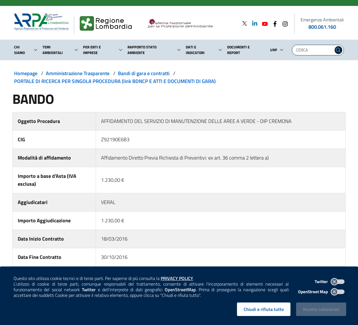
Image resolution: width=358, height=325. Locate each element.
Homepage (25, 73)
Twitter (329, 281)
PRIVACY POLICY (177, 278)
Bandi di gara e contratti (143, 73)
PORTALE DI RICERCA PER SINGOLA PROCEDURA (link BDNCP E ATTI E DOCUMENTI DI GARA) (115, 81)
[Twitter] (244, 23)
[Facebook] (273, 23)
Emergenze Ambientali (322, 19)
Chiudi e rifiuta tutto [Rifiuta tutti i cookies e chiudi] (264, 309)
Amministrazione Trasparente (77, 73)
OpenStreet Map (321, 291)
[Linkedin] (253, 23)
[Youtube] (263, 23)
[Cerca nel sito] (338, 50)
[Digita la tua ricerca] (314, 50)
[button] (35, 50)
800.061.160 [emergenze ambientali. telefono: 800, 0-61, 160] (322, 27)
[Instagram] (283, 23)
